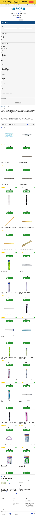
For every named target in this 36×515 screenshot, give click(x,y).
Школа (5, 106)
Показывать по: (11, 124)
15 (2, 87)
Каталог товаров (5, 22)
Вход (28, 4)
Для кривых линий (4, 70)
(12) (21, 230)
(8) (3, 209)
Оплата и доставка (14, 4)
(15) (21, 317)
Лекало (2, 80)
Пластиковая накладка (5, 69)
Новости (5, 5)
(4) (3, 187)
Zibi (2, 38)
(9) (3, 360)
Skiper (2, 36)
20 (2, 88)
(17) (4, 382)
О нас (1, 4)
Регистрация (33, 4)
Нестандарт (3, 55)
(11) (21, 209)
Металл (2, 63)
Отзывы (8, 5)
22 (2, 89)
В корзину (10, 148)
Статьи (19, 4)
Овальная (3, 54)
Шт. (2, 50)
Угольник (3, 79)
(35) (4, 144)
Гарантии (14, 502)
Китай (2, 45)
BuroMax (3, 39)
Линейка (3, 78)
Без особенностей (4, 68)
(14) (4, 295)
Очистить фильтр (18, 102)
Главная (2, 106)
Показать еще (3, 41)
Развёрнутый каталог (7, 4)
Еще (7, 491)
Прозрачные (3, 73)
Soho (2, 37)
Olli (2, 35)
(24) (21, 144)
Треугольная (3, 56)
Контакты (12, 5)
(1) (21, 187)
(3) (21, 382)
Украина (3, 46)
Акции (2, 5)
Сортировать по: (4, 124)
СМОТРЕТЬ (31, 1)
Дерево (2, 64)
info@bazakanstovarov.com (17, 15)
